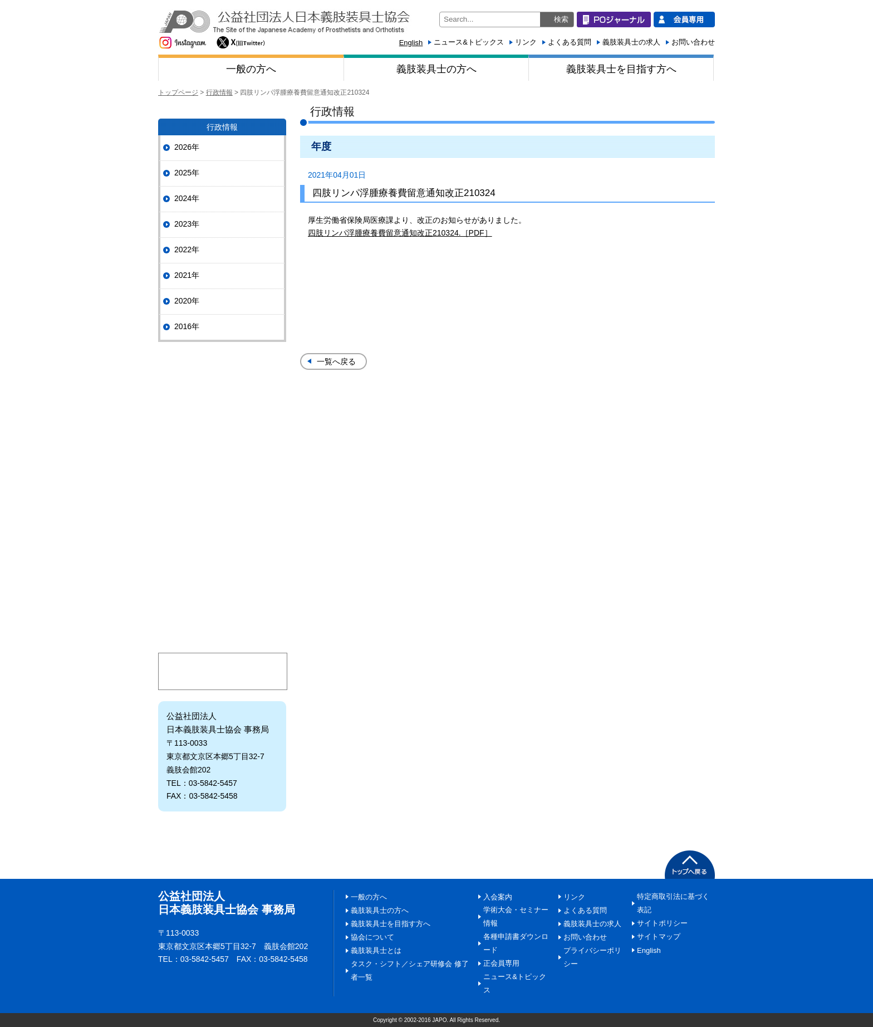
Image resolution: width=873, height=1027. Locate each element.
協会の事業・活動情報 (222, 462)
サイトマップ (658, 936)
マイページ (222, 671)
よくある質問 (569, 42)
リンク (526, 42)
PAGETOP (690, 864)
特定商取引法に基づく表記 (673, 903)
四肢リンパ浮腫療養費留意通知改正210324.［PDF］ (400, 232)
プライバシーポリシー (592, 957)
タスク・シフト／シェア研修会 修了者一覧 (410, 970)
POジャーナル (222, 375)
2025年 (186, 172)
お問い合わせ (693, 42)
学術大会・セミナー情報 (515, 916)
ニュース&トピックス (469, 42)
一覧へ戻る (336, 361)
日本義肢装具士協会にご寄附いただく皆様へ (222, 587)
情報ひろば (222, 504)
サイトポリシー (662, 923)
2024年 (186, 198)
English (411, 42)
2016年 (186, 326)
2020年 (186, 300)
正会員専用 (501, 963)
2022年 (186, 249)
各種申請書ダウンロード (515, 943)
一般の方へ (251, 69)
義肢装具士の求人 (631, 42)
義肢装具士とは (222, 545)
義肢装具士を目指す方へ (621, 69)
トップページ (178, 92)
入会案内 (222, 629)
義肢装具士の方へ (436, 69)
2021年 (186, 275)
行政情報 (219, 92)
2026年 (186, 147)
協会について (222, 420)
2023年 (186, 223)
